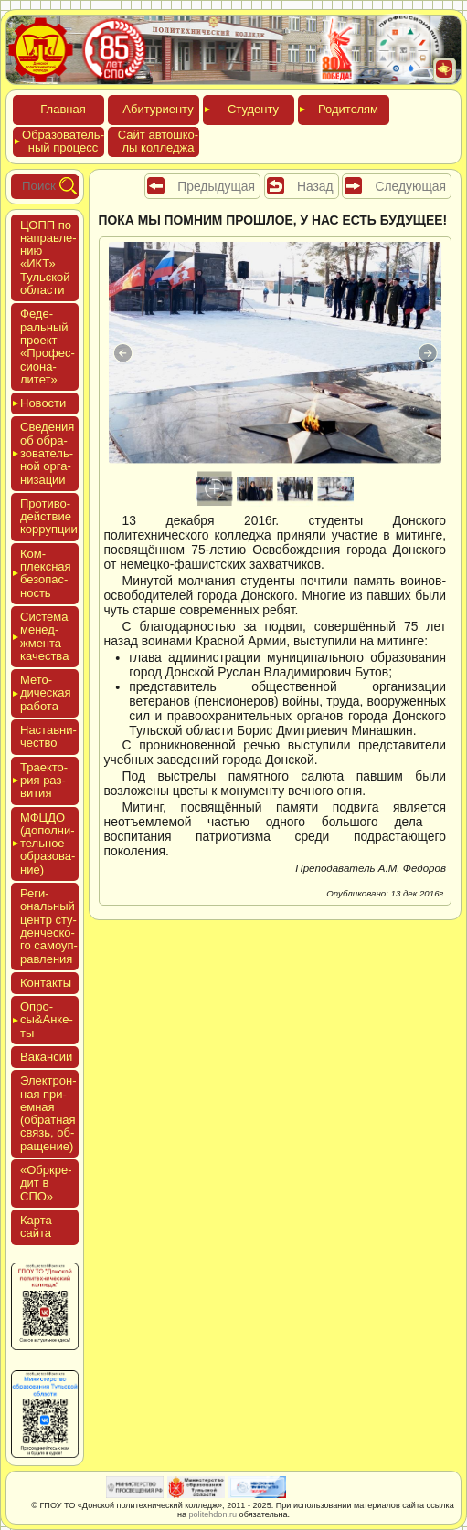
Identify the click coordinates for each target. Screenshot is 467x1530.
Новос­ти (43, 403)
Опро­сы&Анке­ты (46, 1020)
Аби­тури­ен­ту (157, 109)
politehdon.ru (213, 1514)
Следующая (410, 186)
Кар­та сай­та (36, 1226)
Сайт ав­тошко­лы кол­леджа (158, 141)
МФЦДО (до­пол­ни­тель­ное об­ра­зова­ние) (47, 843)
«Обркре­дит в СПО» (46, 1183)
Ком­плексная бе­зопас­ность (45, 573)
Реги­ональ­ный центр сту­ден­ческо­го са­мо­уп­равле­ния (49, 925)
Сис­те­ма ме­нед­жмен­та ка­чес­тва (44, 636)
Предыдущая (216, 186)
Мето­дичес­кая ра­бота (45, 693)
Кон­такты (45, 983)
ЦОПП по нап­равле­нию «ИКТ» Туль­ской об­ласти (48, 257)
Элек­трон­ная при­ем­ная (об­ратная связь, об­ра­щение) (48, 1113)
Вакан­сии (46, 1057)
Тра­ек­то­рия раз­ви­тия (44, 780)
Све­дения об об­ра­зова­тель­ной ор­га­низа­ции (47, 453)
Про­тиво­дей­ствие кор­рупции (49, 517)
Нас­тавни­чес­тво (48, 736)
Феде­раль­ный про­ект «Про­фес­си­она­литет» (47, 346)
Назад (315, 186)
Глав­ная (62, 109)
